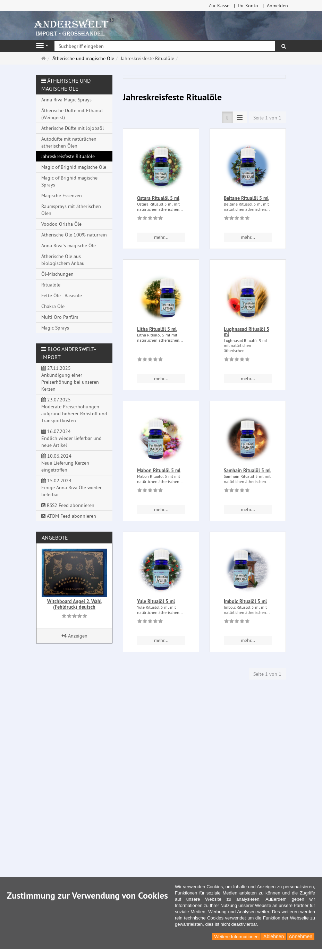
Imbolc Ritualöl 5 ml (245, 601)
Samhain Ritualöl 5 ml (247, 470)
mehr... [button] (161, 237)
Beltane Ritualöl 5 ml (246, 198)
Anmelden (277, 5)
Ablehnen (273, 936)
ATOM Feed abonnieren (68, 516)
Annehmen (300, 936)
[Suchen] (283, 46)
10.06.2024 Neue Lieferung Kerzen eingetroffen (65, 463)
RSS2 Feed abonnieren (67, 505)
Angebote (55, 537)
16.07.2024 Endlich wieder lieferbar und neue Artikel (71, 438)
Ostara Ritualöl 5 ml (158, 198)
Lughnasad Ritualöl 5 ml (246, 332)
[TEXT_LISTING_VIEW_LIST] (227, 117)
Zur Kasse (219, 5)
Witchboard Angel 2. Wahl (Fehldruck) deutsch (74, 604)
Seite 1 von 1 (267, 118)
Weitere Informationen (236, 936)
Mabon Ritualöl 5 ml (158, 470)
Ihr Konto (248, 5)
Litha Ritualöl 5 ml (157, 329)
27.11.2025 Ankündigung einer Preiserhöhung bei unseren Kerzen (70, 378)
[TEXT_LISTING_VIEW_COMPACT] (239, 117)
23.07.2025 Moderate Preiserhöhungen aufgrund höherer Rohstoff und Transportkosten (74, 410)
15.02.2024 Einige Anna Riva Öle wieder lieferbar (71, 487)
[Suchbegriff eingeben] (164, 46)
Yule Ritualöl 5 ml (156, 601)
